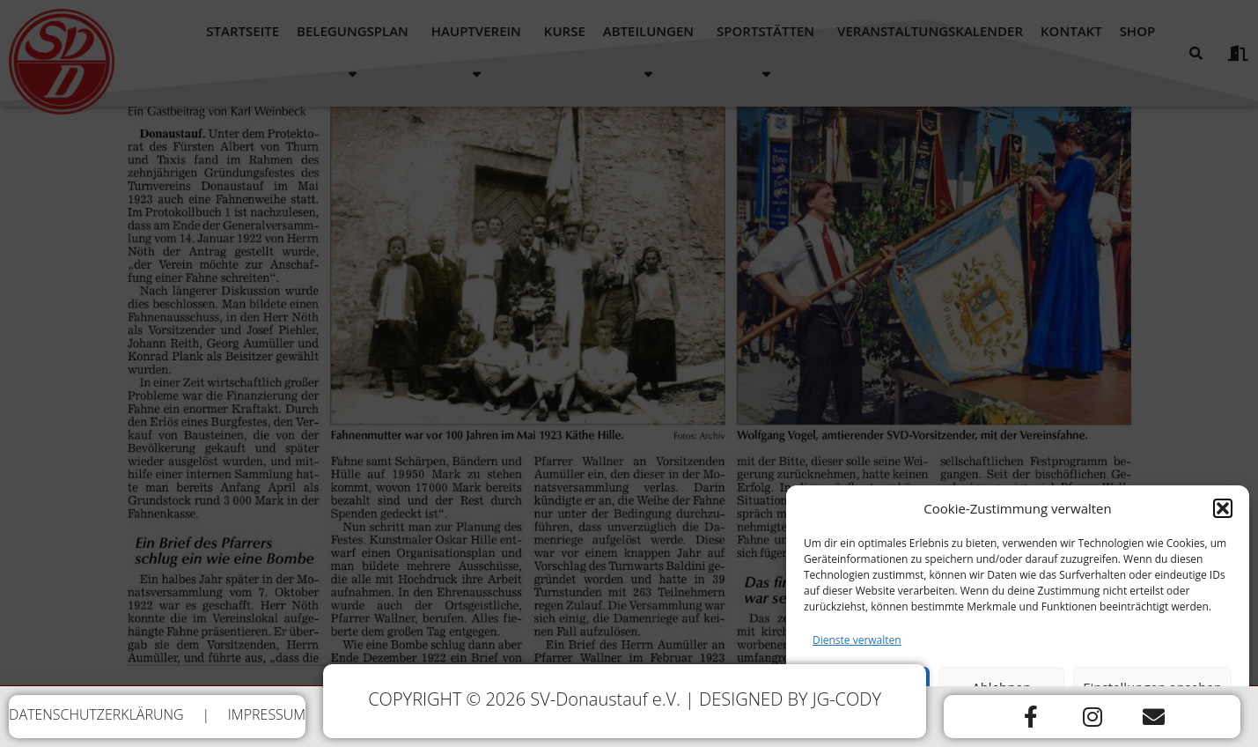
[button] (1223, 518)
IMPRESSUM (266, 714)
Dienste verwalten (857, 649)
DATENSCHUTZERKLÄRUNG (96, 714)
